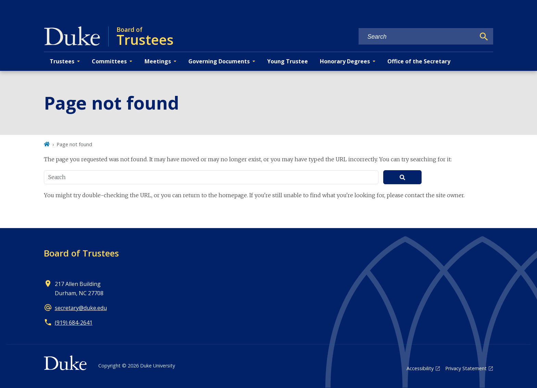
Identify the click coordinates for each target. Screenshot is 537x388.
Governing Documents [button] (219, 61)
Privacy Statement (466, 368)
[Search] (484, 36)
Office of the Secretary (418, 61)
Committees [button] (109, 61)
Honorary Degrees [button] (345, 61)
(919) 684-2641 (73, 322)
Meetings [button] (158, 61)
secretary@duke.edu (81, 308)
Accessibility (420, 368)
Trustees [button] (62, 61)
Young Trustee (287, 61)
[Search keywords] (417, 36)
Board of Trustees (81, 253)
